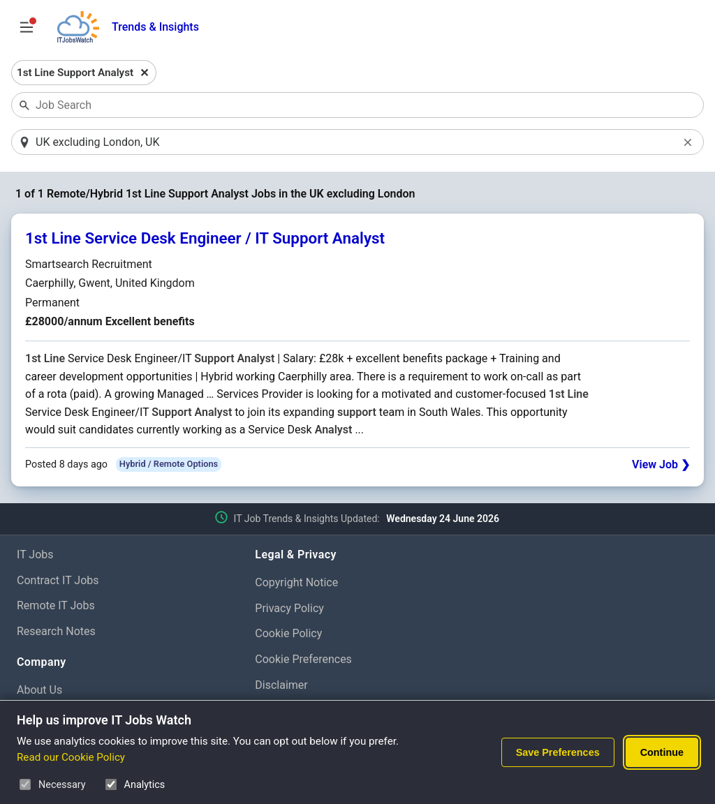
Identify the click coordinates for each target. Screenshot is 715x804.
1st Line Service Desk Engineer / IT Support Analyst (205, 239)
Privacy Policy (289, 609)
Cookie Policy (288, 634)
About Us (39, 691)
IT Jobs (35, 555)
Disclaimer (281, 685)
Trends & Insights (155, 27)
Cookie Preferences (303, 660)
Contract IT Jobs (58, 581)
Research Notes (56, 632)
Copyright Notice (296, 583)
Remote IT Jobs (56, 606)
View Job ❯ (661, 465)
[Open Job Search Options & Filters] (26, 27)
